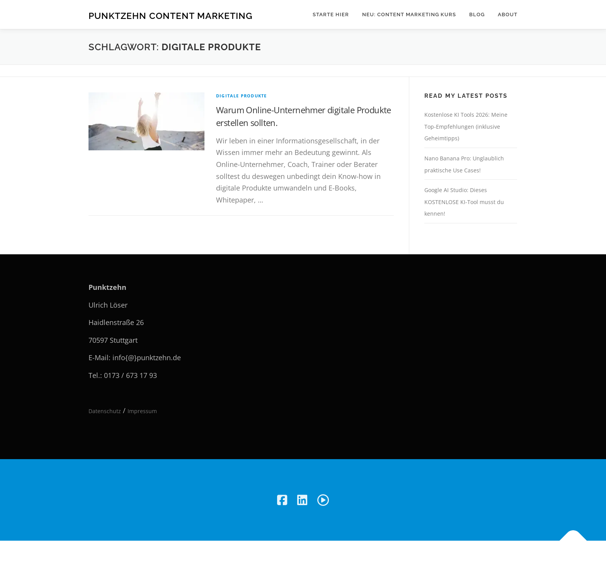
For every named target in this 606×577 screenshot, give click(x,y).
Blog (477, 14)
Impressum (142, 411)
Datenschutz (105, 411)
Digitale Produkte (241, 96)
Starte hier (331, 14)
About (507, 14)
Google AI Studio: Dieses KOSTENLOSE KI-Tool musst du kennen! (464, 201)
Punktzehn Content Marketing (171, 15)
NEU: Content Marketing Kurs (409, 14)
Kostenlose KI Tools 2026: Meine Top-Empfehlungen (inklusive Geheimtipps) (465, 126)
